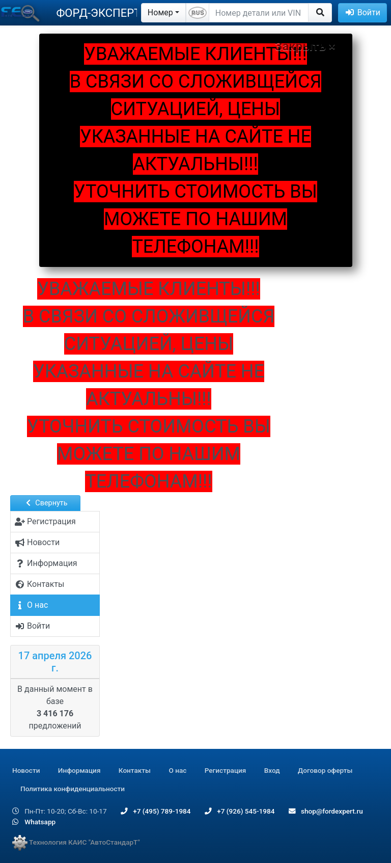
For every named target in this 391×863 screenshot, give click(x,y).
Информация (79, 770)
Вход (272, 770)
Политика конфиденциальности (72, 789)
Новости (26, 770)
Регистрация (225, 770)
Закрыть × (305, 46)
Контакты (135, 770)
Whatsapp (33, 822)
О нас (177, 770)
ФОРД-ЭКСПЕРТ (98, 13)
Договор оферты (325, 770)
